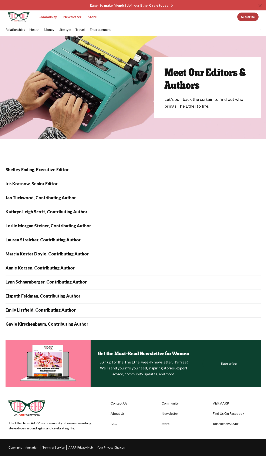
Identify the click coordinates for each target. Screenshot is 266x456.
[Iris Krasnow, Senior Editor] (133, 184)
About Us (118, 413)
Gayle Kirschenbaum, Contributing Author (47, 323)
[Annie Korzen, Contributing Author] (133, 268)
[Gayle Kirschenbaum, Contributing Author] (133, 324)
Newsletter (72, 17)
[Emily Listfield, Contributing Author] (133, 310)
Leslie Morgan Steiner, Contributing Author (48, 225)
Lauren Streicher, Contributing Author (43, 239)
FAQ (114, 424)
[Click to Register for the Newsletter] (228, 363)
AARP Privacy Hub (80, 447)
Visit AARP (221, 403)
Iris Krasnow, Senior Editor (32, 183)
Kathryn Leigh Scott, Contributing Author (46, 211)
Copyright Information (23, 447)
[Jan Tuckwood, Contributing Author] (133, 198)
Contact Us (119, 403)
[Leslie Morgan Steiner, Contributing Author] (133, 226)
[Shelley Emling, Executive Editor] (133, 170)
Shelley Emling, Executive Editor (37, 169)
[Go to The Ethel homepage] (16, 17)
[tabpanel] (253, 29)
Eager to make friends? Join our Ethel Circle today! (130, 5)
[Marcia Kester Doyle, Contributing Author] (133, 254)
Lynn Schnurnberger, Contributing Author (46, 281)
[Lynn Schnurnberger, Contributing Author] (133, 282)
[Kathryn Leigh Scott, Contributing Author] (133, 212)
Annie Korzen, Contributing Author (40, 267)
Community (47, 17)
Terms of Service (53, 447)
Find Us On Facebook (228, 413)
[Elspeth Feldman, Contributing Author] (133, 296)
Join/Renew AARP (226, 424)
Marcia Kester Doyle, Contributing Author (47, 253)
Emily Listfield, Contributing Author (41, 309)
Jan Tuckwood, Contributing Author (41, 197)
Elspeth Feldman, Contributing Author (43, 295)
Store (92, 17)
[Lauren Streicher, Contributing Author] (133, 240)
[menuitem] (15, 31)
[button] (251, 29)
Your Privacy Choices (111, 447)
